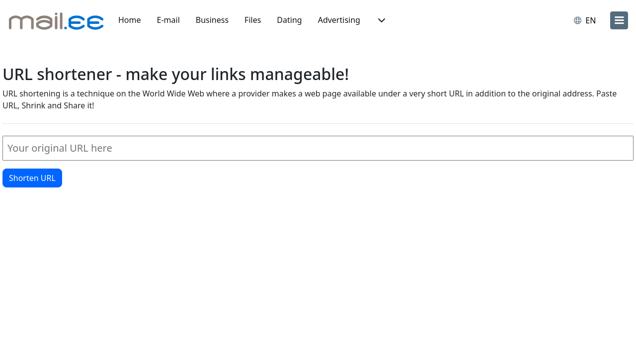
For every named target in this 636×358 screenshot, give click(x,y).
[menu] (619, 20)
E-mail (168, 19)
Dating (289, 19)
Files (252, 19)
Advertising (339, 19)
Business (212, 19)
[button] (380, 20)
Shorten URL (32, 178)
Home (129, 19)
